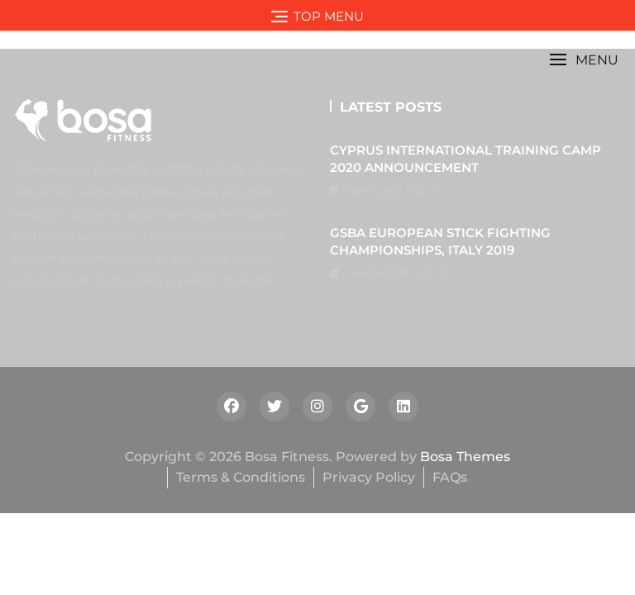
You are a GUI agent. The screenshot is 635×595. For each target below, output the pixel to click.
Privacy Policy (368, 477)
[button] (583, 60)
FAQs (449, 477)
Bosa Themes (465, 456)
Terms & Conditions (240, 477)
